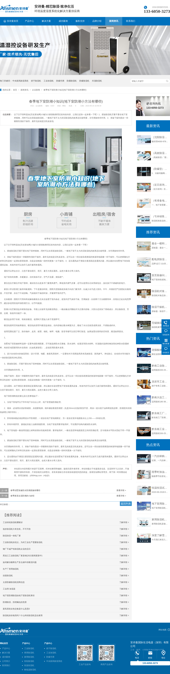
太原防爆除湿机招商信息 (14, 582)
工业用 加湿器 (9, 589)
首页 (15, 90)
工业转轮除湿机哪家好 (13, 522)
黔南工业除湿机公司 (160, 365)
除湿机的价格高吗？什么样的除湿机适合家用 (22, 615)
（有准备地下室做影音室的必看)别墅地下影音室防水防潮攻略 (160, 200)
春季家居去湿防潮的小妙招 (22, 496)
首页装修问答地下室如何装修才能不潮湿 (160, 275)
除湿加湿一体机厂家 (12, 536)
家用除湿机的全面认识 (160, 519)
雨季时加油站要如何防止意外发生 (160, 472)
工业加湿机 (49, 81)
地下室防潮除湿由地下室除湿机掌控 (19, 595)
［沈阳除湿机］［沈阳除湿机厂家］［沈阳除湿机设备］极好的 (160, 137)
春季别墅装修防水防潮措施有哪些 (25, 490)
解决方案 (46, 21)
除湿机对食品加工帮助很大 (160, 291)
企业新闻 (36, 90)
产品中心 (29, 21)
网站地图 (162, 630)
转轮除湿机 (29, 661)
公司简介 (6, 661)
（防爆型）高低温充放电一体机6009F (160, 169)
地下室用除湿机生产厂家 (160, 503)
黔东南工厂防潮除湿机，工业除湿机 (160, 413)
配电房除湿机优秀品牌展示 (160, 259)
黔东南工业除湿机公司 (160, 429)
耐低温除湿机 (30, 669)
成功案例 (63, 21)
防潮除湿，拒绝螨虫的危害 (15, 602)
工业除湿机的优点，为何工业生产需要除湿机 (22, 542)
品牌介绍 (96, 21)
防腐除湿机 (72, 81)
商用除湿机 (29, 653)
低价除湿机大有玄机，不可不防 (17, 529)
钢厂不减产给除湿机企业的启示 (17, 549)
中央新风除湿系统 (20, 81)
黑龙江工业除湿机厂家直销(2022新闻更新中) (22, 555)
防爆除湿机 (84, 81)
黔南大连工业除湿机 (160, 397)
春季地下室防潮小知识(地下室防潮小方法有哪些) (64, 90)
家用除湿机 (29, 657)
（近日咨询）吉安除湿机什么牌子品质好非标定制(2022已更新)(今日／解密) (160, 184)
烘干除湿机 (36, 81)
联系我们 (130, 21)
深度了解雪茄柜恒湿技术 (160, 535)
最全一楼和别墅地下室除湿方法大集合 (160, 243)
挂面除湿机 (8, 575)
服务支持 (80, 21)
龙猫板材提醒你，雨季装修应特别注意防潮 (160, 349)
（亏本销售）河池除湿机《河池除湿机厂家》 (160, 216)
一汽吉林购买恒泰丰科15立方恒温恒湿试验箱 (160, 456)
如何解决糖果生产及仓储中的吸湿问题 (20, 562)
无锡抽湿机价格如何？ (160, 322)
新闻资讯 (113, 21)
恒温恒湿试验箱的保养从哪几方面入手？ (160, 487)
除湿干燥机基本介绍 (160, 307)
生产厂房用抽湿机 (11, 569)
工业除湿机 (29, 648)
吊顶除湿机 (97, 81)
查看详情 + (121, 490)
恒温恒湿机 (29, 665)
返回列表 (126, 503)
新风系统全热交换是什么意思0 (16, 609)
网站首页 (4, 643)
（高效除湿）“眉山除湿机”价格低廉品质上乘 (160, 153)
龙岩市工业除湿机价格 (160, 381)
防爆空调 (60, 81)
